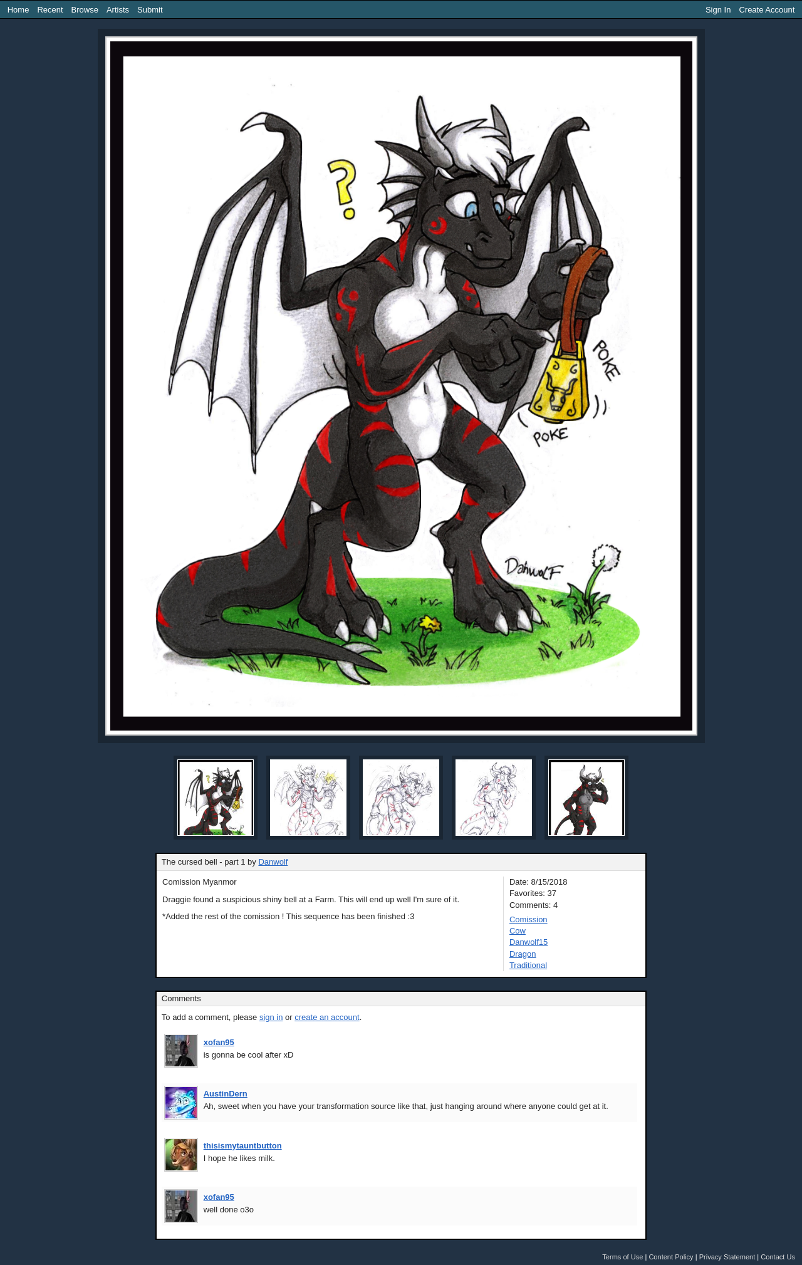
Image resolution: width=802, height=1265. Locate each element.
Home (18, 9)
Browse (84, 9)
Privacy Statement (727, 1257)
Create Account (766, 9)
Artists (118, 9)
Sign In (718, 9)
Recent (50, 9)
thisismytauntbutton (243, 1145)
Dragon (522, 954)
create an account (326, 1017)
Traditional (528, 965)
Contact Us (778, 1257)
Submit (149, 9)
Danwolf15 (528, 942)
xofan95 (219, 1042)
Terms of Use (622, 1257)
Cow (517, 930)
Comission (528, 919)
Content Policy (670, 1257)
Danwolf (273, 862)
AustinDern (225, 1093)
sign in (271, 1017)
